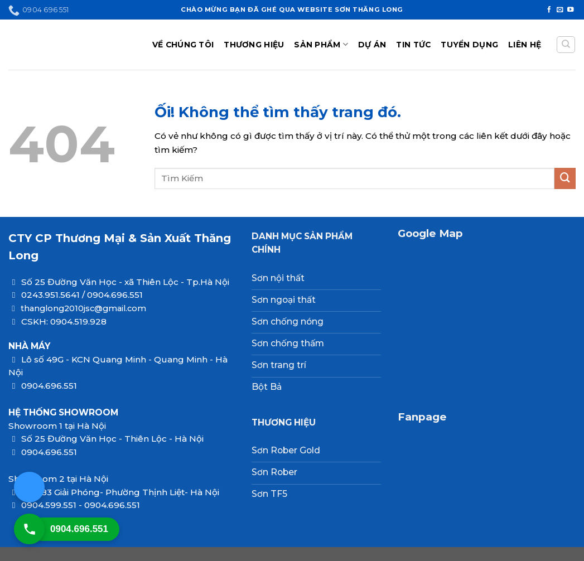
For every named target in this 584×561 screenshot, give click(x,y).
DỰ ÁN (372, 44)
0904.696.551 (79, 529)
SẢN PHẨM (321, 44)
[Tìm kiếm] (566, 45)
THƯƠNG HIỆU (254, 44)
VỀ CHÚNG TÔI (183, 44)
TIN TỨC (413, 44)
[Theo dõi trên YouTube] (570, 10)
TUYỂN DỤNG (469, 44)
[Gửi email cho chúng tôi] (560, 10)
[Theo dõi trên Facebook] (549, 10)
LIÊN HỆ (524, 44)
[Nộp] (565, 178)
